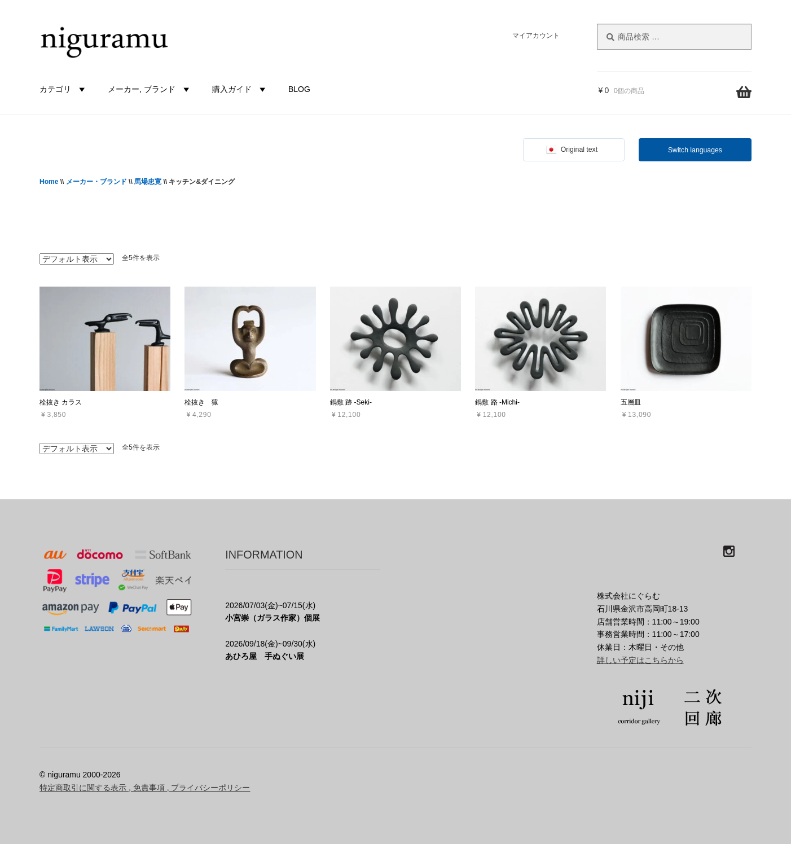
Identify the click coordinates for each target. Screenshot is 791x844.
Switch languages (695, 150)
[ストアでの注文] (76, 259)
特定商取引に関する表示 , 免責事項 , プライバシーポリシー (144, 787)
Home (48, 182)
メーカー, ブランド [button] (150, 89)
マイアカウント (536, 35)
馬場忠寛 (147, 182)
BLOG (299, 89)
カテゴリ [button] (63, 89)
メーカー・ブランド (96, 182)
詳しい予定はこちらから (640, 660)
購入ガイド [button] (240, 89)
